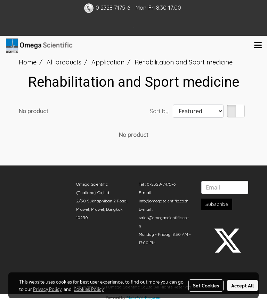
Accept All (242, 285)
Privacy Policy (47, 289)
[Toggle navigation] (258, 45)
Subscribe (216, 204)
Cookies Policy (89, 289)
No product (33, 111)
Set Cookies (206, 285)
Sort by (161, 111)
